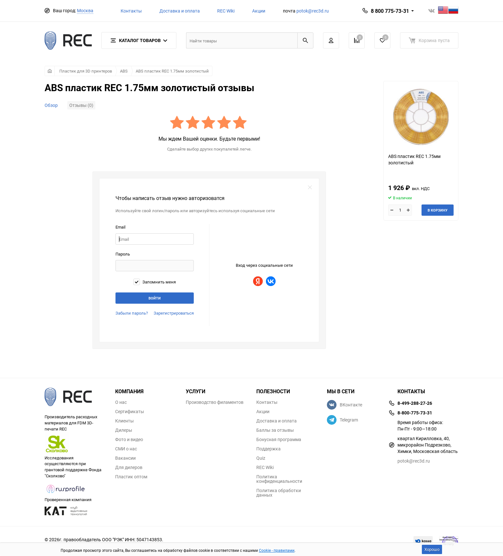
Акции (258, 11)
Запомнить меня (154, 282)
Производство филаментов (214, 402)
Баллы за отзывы (275, 430)
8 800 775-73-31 (390, 10)
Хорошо (431, 549)
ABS (124, 71)
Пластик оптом (131, 476)
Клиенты (124, 421)
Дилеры (123, 430)
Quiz (260, 458)
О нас (121, 402)
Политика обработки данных (278, 492)
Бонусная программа (278, 439)
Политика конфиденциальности (279, 478)
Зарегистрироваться (174, 313)
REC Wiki (225, 11)
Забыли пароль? (131, 313)
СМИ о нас (126, 449)
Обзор (51, 105)
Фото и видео (129, 439)
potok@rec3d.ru (312, 11)
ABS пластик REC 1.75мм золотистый (172, 71)
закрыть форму (309, 187)
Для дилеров (128, 467)
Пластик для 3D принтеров (85, 71)
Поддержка (268, 449)
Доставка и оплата (179, 11)
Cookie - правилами (276, 550)
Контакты (131, 11)
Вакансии (125, 458)
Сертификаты (129, 411)
